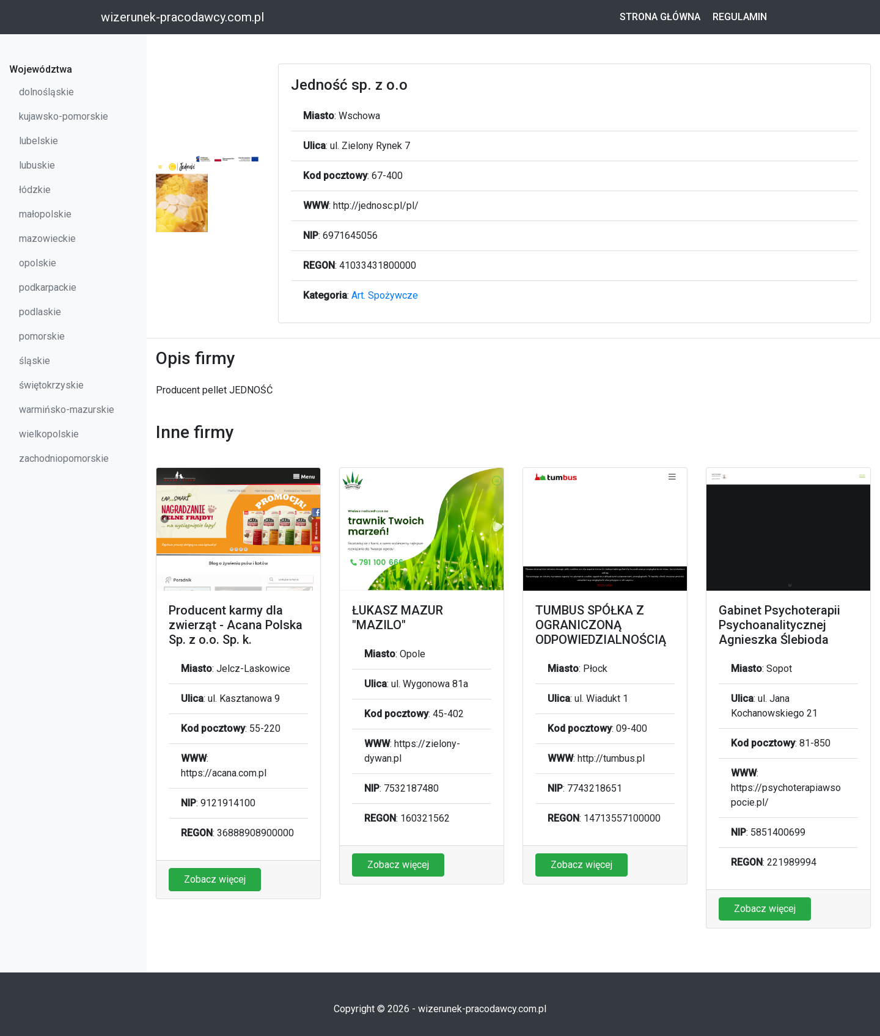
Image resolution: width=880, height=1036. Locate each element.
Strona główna (660, 17)
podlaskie (40, 312)
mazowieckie (47, 238)
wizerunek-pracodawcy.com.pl (182, 17)
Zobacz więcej (215, 879)
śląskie (34, 361)
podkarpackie (47, 287)
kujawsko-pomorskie (63, 116)
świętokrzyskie (51, 385)
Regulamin (740, 17)
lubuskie (37, 165)
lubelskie (38, 141)
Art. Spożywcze (384, 295)
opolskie (37, 263)
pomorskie (42, 336)
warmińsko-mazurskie (66, 409)
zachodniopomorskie (64, 458)
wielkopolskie (49, 434)
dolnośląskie (46, 92)
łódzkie (35, 189)
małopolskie (45, 214)
